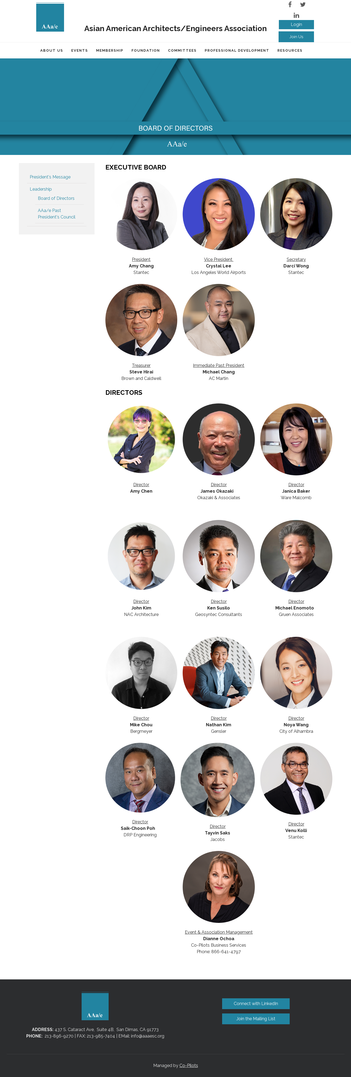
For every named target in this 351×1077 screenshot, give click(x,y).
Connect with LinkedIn (256, 1003)
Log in (296, 24)
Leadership (41, 189)
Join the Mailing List (255, 1018)
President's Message (50, 177)
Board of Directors (56, 198)
